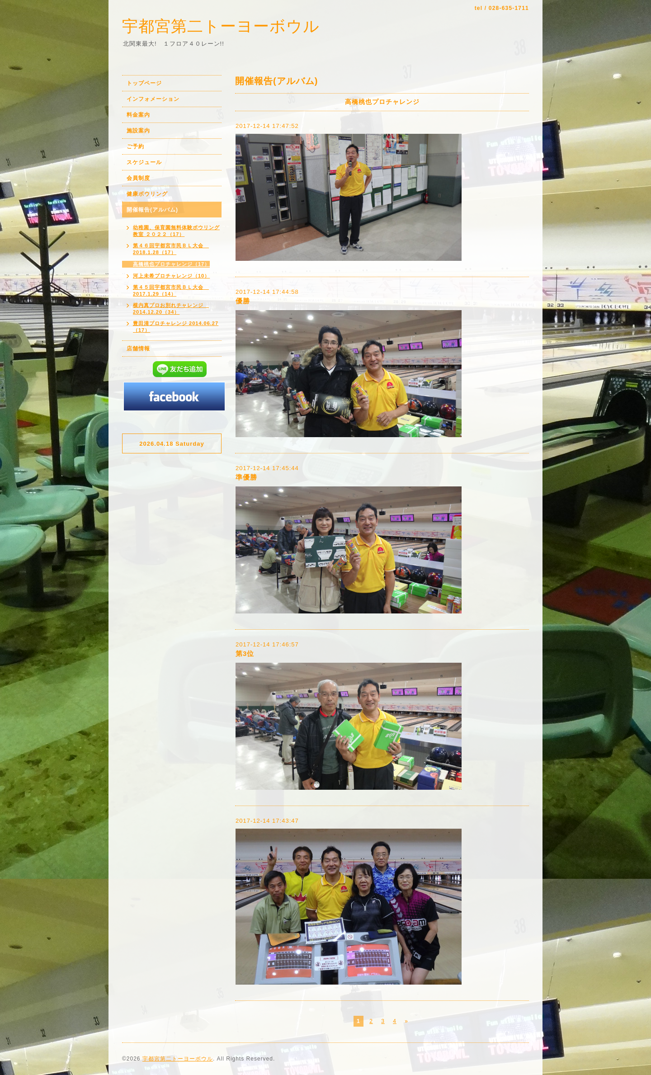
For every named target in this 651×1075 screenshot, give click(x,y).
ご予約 (135, 146)
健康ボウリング (147, 194)
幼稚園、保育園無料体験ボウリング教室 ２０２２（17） (176, 231)
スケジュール (144, 162)
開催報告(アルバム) (152, 210)
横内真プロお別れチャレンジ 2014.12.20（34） (171, 308)
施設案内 (138, 130)
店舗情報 (138, 348)
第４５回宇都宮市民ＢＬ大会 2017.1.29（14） (171, 290)
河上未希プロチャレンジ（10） (171, 275)
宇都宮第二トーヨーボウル (221, 26)
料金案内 (138, 115)
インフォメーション (153, 99)
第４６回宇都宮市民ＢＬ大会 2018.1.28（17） (171, 249)
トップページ (144, 83)
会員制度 (138, 178)
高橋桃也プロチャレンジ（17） (171, 264)
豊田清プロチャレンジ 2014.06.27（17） (175, 327)
